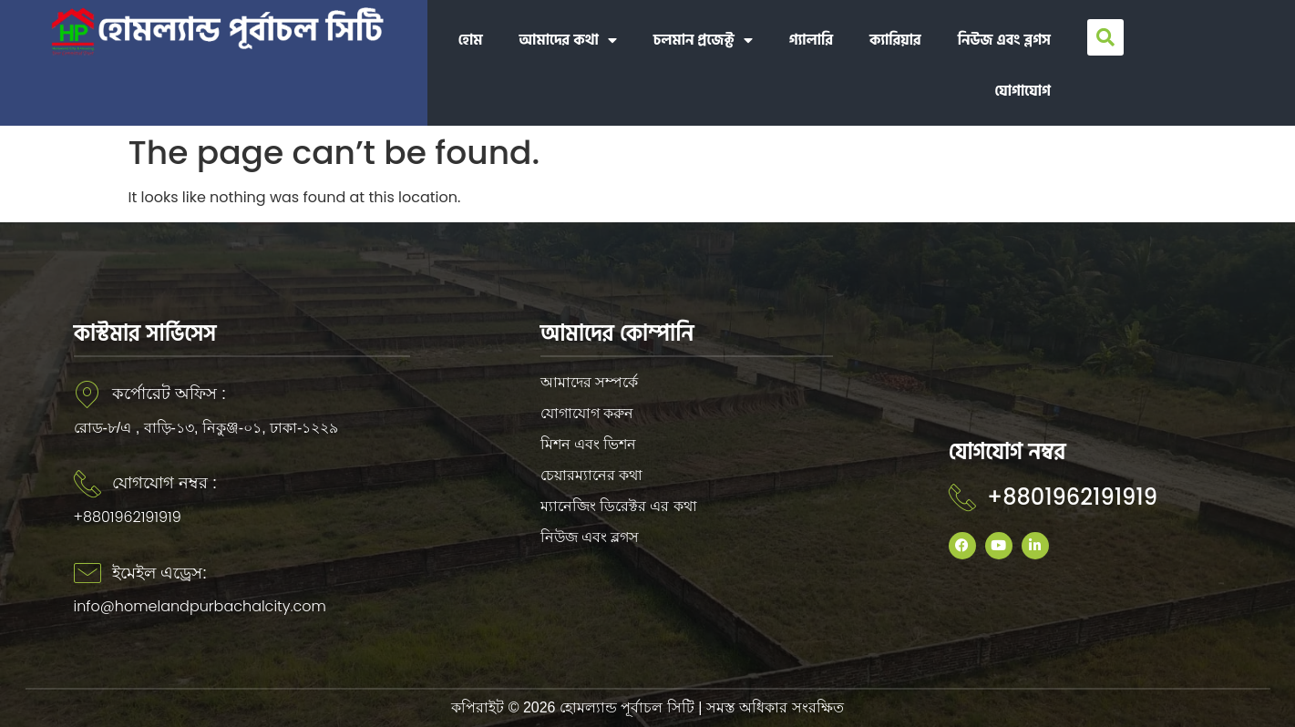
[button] (1105, 37)
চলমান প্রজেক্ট (703, 40)
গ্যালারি (811, 40)
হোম (470, 40)
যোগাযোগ (1022, 91)
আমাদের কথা (568, 40)
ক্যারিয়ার (895, 40)
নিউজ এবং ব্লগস (1004, 40)
